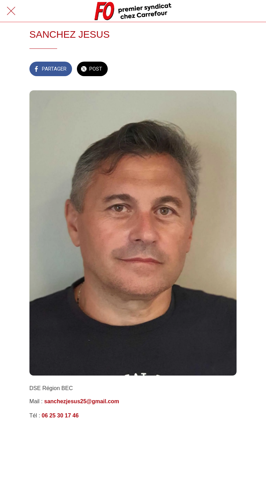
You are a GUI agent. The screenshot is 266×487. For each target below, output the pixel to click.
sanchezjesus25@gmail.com (81, 401)
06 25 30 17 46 (60, 415)
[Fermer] (11, 11)
